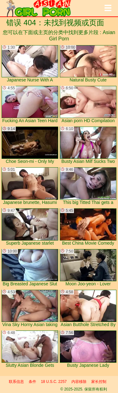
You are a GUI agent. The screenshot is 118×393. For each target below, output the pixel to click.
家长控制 (98, 381)
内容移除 (79, 381)
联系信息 (16, 381)
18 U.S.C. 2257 (54, 381)
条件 (32, 381)
